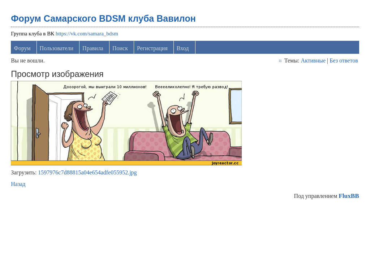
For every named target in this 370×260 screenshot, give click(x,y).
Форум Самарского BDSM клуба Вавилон (103, 18)
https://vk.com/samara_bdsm (87, 33)
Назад (18, 184)
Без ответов (344, 60)
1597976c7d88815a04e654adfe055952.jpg (87, 172)
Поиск (120, 48)
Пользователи (57, 48)
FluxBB (349, 195)
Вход (183, 48)
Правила (92, 48)
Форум (22, 48)
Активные (313, 60)
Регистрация (152, 48)
